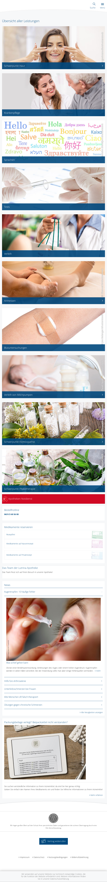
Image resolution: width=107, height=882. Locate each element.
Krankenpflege (12, 112)
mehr (98, 670)
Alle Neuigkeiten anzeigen (92, 712)
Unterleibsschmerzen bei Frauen (20, 688)
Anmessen (53, 300)
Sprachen (9, 159)
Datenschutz (39, 857)
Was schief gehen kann (17, 662)
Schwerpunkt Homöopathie (53, 441)
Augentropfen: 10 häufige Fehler (19, 591)
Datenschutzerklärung (59, 879)
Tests (7, 206)
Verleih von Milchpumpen (53, 394)
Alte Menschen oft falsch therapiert (21, 696)
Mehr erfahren (97, 795)
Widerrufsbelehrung (80, 857)
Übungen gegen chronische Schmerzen (23, 704)
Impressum (25, 857)
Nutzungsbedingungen (58, 857)
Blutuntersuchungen (15, 347)
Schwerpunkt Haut (53, 65)
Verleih (8, 253)
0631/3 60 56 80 (11, 514)
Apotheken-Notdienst (17, 498)
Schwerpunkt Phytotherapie (19, 488)
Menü (102, 6)
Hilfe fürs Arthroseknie (15, 681)
